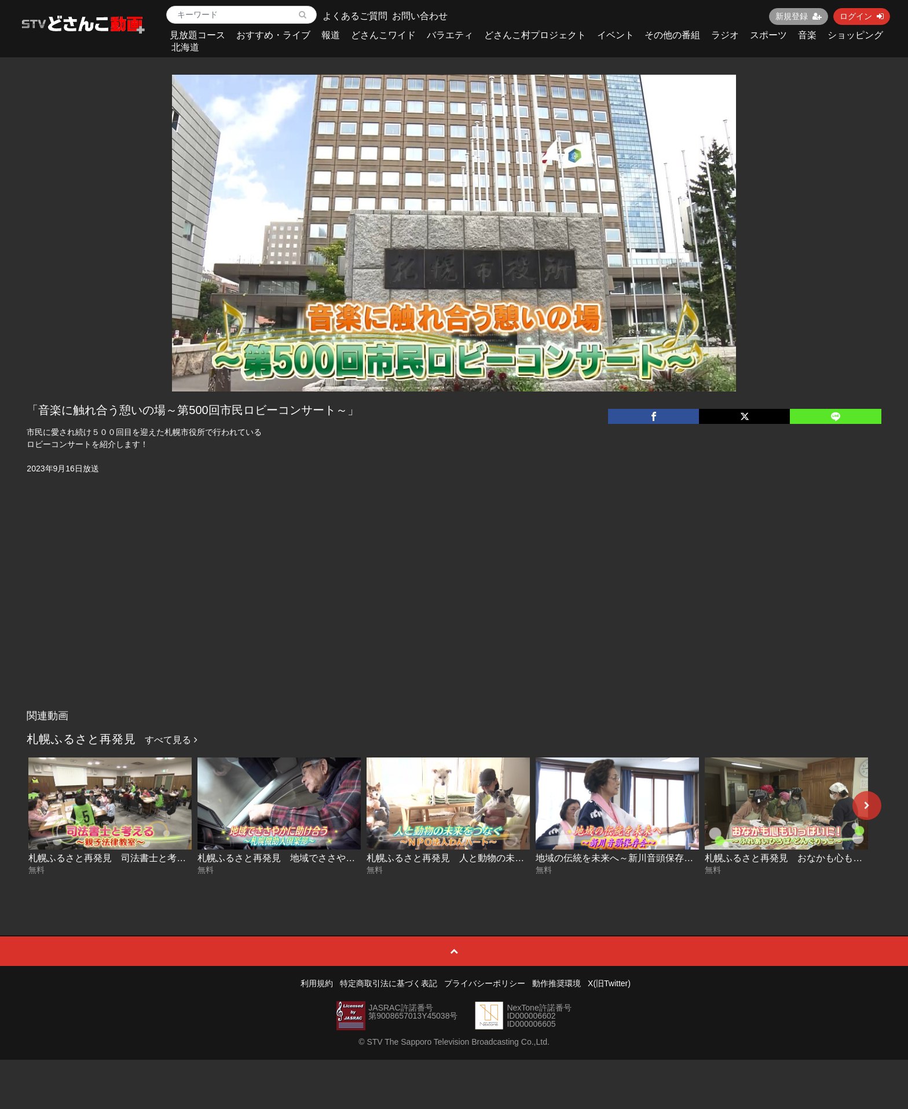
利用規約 (317, 983)
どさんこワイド (383, 35)
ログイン (862, 16)
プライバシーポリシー (484, 983)
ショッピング (855, 35)
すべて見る (171, 740)
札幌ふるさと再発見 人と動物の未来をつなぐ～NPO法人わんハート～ (516, 858)
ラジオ (725, 35)
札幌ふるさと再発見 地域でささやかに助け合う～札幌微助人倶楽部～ (345, 858)
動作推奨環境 (556, 983)
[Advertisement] (454, 617)
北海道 (185, 47)
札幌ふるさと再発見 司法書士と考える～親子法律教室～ (148, 858)
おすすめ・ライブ (273, 35)
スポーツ (768, 35)
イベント (615, 35)
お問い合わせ (420, 16)
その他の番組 (672, 35)
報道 (330, 35)
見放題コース (197, 35)
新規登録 (798, 16)
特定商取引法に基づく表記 (388, 983)
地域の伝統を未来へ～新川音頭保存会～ (619, 858)
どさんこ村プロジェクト (535, 35)
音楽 (807, 35)
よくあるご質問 (355, 16)
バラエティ (450, 35)
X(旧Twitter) (609, 983)
